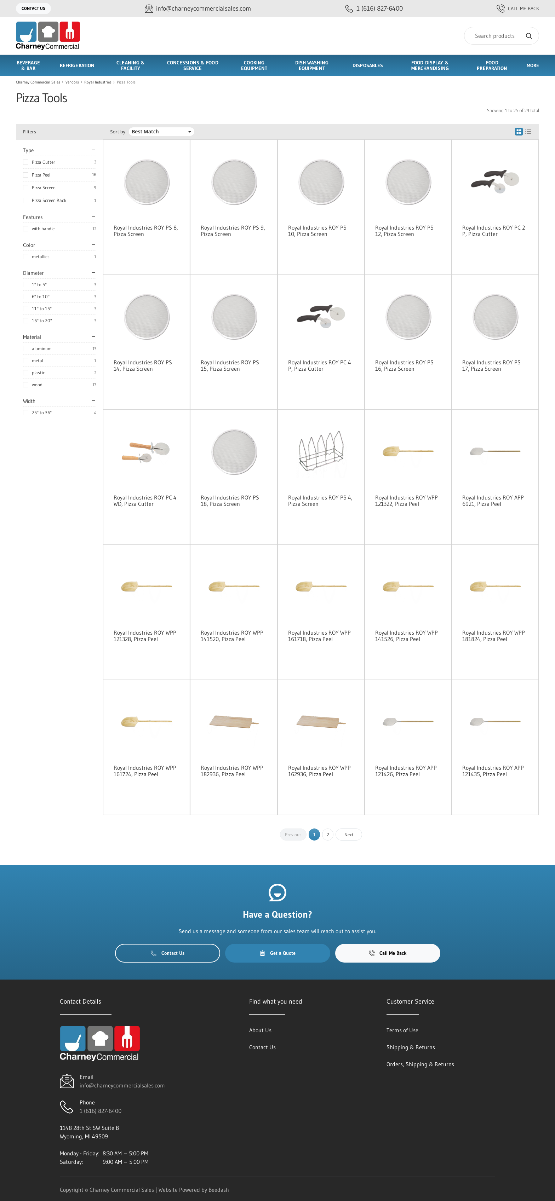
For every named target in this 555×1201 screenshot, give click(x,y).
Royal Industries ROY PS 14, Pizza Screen (143, 365)
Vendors (72, 82)
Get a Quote (277, 953)
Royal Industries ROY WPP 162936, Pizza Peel (319, 770)
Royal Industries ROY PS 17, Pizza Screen (491, 365)
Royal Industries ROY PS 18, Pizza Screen (230, 500)
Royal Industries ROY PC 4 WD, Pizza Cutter (145, 500)
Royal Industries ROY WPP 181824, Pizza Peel (493, 635)
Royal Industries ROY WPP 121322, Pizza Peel (406, 500)
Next (349, 834)
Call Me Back (518, 8)
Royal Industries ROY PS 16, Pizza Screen (404, 365)
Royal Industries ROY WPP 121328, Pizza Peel (145, 635)
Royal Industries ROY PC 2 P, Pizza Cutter (493, 230)
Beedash (218, 1189)
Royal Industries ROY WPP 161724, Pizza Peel (145, 770)
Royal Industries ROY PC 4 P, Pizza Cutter (319, 365)
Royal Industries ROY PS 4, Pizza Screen (320, 500)
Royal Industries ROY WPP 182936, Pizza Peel (232, 770)
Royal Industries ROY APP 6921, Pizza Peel (493, 500)
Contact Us (33, 8)
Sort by (117, 131)
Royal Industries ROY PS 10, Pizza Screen (317, 230)
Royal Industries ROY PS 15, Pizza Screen (230, 365)
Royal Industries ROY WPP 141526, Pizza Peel (406, 635)
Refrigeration (77, 65)
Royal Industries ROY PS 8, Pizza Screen (146, 230)
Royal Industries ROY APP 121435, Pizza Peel (493, 770)
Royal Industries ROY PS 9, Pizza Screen (233, 230)
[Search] (501, 36)
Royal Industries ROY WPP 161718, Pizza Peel (319, 635)
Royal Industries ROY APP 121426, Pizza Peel (406, 770)
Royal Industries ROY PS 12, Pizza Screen (404, 230)
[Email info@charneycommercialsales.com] (198, 8)
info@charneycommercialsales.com (122, 1085)
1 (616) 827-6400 (100, 1110)
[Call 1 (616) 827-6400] (374, 8)
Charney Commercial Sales (38, 82)
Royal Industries (97, 82)
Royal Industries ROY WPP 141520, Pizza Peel (232, 635)
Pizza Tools (126, 82)
